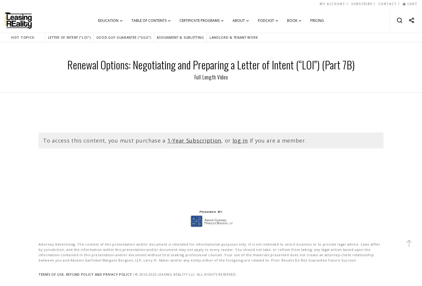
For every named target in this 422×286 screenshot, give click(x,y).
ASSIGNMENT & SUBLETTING (180, 37)
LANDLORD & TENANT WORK (234, 37)
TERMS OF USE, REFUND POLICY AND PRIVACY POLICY (85, 274)
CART (410, 4)
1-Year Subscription (194, 140)
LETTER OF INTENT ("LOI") (69, 37)
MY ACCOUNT (332, 4)
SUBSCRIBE (361, 4)
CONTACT (387, 4)
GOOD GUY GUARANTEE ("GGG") (123, 37)
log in (240, 140)
